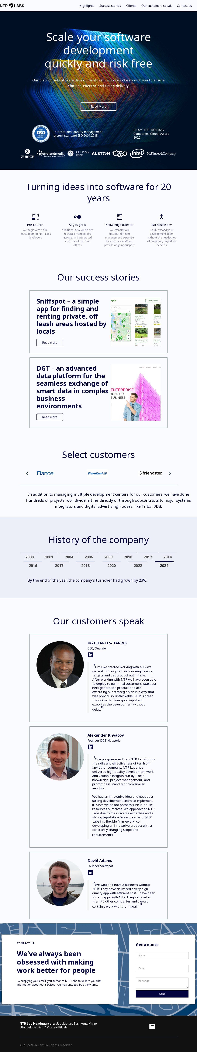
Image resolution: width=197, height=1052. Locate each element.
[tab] (29, 557)
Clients (131, 6)
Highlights (86, 6)
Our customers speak (156, 6)
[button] (27, 473)
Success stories (110, 6)
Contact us (184, 6)
